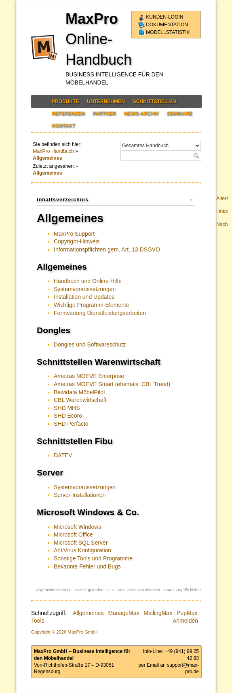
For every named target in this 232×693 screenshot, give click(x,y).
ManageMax (123, 613)
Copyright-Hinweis (77, 241)
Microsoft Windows (77, 527)
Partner (104, 113)
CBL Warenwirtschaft (80, 400)
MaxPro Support (74, 233)
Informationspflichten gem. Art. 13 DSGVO (107, 249)
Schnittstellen (154, 101)
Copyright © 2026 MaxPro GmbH (64, 632)
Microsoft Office (73, 534)
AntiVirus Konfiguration (82, 550)
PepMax (187, 613)
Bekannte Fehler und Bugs (87, 566)
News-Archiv (141, 113)
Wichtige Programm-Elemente (91, 305)
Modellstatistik (164, 32)
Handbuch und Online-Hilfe (88, 281)
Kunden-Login (160, 17)
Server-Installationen (79, 495)
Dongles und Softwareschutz (90, 344)
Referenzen (68, 113)
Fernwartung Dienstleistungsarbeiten (100, 313)
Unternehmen (105, 101)
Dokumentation (163, 24)
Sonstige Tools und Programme (93, 558)
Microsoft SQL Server (81, 542)
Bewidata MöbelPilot (79, 392)
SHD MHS (67, 408)
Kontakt (63, 126)
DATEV (63, 455)
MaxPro (91, 19)
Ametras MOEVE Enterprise (89, 376)
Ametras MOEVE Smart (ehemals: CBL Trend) (112, 384)
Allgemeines (47, 158)
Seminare (179, 113)
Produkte (65, 101)
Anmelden (185, 620)
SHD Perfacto (71, 423)
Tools (37, 620)
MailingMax (157, 613)
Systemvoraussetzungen (85, 289)
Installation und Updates (84, 297)
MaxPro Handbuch (53, 151)
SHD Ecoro (68, 415)
